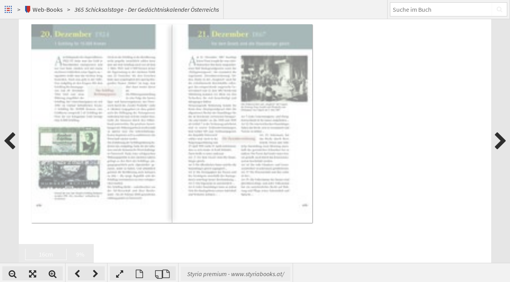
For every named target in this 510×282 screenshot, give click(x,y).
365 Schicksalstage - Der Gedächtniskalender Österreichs (147, 9)
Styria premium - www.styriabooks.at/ (338, 274)
